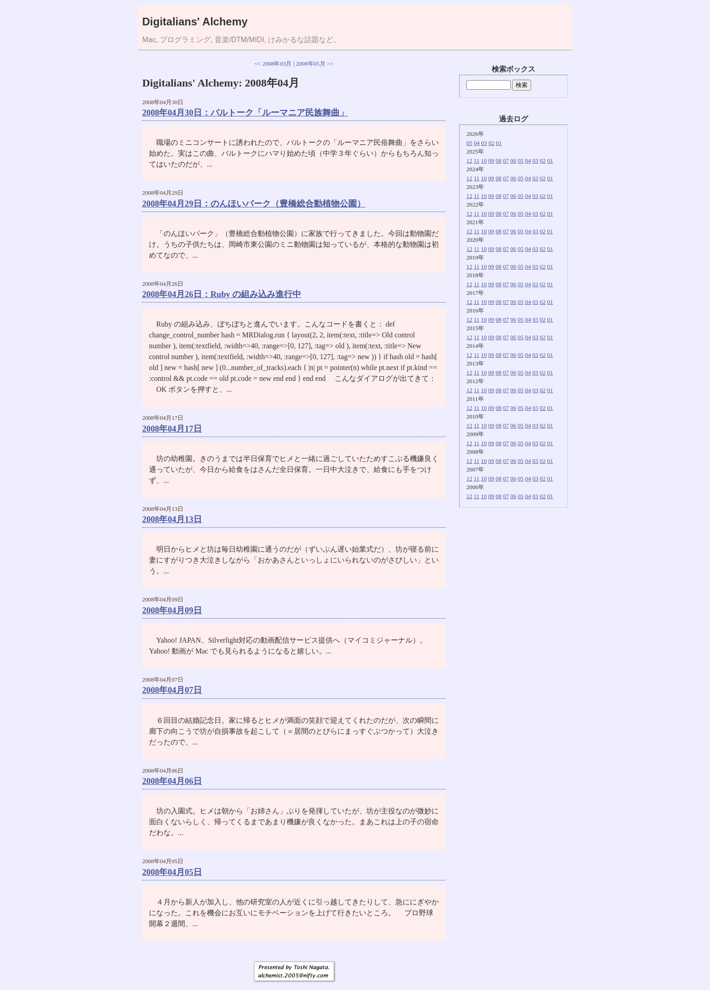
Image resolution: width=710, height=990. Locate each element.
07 (506, 160)
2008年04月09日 (172, 610)
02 (491, 142)
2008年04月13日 (172, 519)
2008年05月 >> (315, 63)
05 (469, 142)
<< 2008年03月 (273, 63)
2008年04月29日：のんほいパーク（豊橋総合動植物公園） (253, 203)
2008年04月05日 (172, 872)
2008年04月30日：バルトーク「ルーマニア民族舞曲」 (245, 112)
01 (499, 142)
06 (513, 160)
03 (484, 142)
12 (469, 160)
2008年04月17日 (172, 428)
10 (484, 160)
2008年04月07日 (172, 690)
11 (477, 160)
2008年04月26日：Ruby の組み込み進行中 (221, 294)
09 (491, 160)
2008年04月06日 (172, 781)
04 (477, 142)
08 (499, 160)
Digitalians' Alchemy (195, 21)
